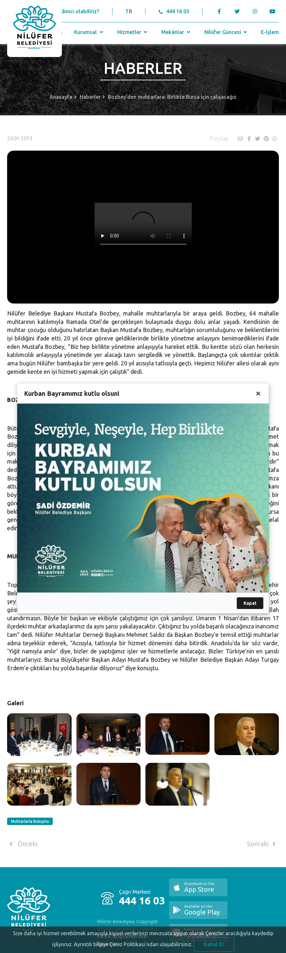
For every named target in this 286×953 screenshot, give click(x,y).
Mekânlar (176, 32)
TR (128, 11)
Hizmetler (133, 32)
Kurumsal (89, 32)
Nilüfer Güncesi (226, 32)
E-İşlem (270, 32)
